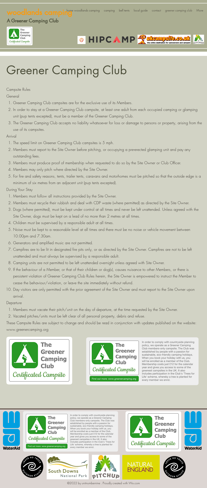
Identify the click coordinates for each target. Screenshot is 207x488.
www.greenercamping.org (27, 329)
